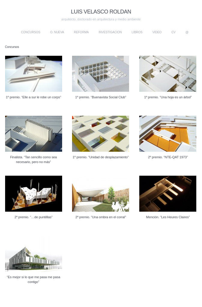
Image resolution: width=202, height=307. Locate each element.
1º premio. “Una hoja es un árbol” (167, 97)
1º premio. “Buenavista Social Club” (100, 97)
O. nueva (57, 32)
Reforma (81, 32)
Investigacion (110, 32)
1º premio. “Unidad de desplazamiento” (101, 157)
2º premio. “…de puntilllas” (33, 217)
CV (173, 32)
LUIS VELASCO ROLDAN (101, 12)
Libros (137, 32)
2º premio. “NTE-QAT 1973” (168, 157)
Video (157, 32)
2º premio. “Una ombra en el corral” (100, 217)
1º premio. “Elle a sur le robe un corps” (33, 97)
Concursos (30, 32)
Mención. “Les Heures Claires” (168, 217)
